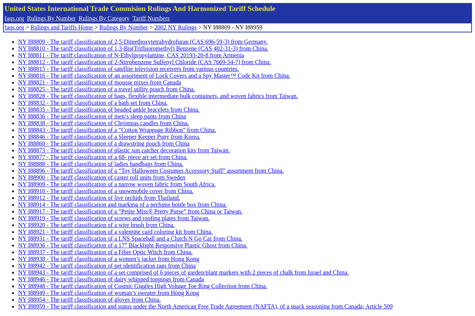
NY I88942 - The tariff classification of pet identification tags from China (107, 265)
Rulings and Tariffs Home (62, 27)
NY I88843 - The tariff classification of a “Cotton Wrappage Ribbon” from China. (117, 130)
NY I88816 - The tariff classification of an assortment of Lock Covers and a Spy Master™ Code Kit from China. (154, 75)
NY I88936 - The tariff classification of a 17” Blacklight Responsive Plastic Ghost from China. (132, 245)
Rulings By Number (51, 18)
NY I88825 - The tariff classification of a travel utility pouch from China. (106, 89)
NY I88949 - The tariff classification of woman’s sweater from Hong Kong (108, 293)
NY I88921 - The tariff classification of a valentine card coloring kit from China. (115, 232)
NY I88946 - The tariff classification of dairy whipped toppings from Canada (111, 279)
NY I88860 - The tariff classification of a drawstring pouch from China (104, 143)
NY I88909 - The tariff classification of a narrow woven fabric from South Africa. (117, 184)
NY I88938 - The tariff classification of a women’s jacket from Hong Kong (108, 259)
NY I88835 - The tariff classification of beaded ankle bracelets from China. (108, 109)
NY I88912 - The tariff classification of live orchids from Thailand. (99, 198)
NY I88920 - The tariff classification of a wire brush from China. (96, 225)
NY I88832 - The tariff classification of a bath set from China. (93, 103)
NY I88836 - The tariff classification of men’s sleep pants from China (102, 116)
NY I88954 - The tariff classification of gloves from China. (89, 299)
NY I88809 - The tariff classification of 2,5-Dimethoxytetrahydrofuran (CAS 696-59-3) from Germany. (143, 41)
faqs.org (14, 18)
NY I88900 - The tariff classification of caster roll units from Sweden (101, 177)
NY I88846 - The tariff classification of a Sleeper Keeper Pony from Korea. (109, 136)
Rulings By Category (104, 18)
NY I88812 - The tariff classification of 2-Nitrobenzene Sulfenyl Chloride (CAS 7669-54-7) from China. (144, 62)
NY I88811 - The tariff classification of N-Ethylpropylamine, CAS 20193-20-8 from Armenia (131, 55)
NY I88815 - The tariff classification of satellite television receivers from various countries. (128, 69)
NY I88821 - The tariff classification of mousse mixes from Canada (99, 82)
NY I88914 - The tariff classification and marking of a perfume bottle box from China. (122, 204)
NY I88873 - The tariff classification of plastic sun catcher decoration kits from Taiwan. (124, 150)
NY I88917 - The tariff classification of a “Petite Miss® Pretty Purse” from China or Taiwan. (130, 211)
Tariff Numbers (151, 18)
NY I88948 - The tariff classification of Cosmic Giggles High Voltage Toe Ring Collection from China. (142, 286)
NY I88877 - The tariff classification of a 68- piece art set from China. (102, 157)
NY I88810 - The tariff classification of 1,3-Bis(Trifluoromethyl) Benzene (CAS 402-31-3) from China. (143, 48)
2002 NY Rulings (176, 27)
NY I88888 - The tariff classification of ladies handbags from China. (100, 164)
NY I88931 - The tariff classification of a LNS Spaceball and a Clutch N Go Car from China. (130, 238)
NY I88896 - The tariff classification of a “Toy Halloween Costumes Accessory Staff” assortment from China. (151, 170)
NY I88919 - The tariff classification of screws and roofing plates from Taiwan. (114, 218)
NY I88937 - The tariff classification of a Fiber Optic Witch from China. (105, 252)
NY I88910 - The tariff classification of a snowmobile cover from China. (105, 191)
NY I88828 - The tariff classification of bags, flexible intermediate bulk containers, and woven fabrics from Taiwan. (158, 96)
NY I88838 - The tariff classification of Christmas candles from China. (103, 123)
